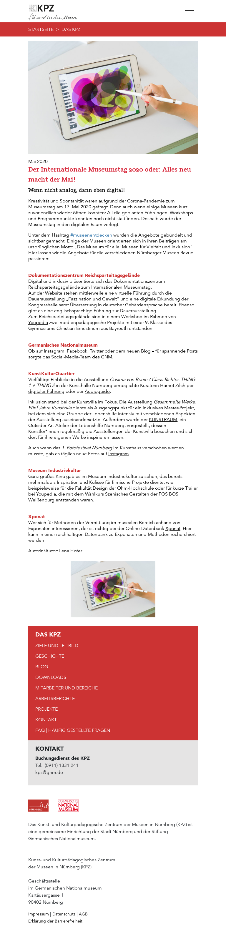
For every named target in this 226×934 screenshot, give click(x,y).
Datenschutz (63, 914)
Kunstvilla (87, 402)
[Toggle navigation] (189, 10)
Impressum (38, 914)
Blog (146, 351)
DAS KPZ (71, 29)
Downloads (50, 677)
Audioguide (97, 391)
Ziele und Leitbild (56, 646)
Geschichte (49, 656)
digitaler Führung (46, 391)
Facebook (77, 351)
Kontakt (46, 720)
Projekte (46, 709)
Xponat (172, 528)
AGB (83, 914)
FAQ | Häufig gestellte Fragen (72, 730)
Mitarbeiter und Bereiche (66, 688)
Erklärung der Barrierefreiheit (55, 921)
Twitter (97, 351)
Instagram (54, 351)
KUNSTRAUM (163, 420)
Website (53, 293)
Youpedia (38, 322)
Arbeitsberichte (55, 699)
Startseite (41, 29)
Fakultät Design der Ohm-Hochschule (114, 488)
